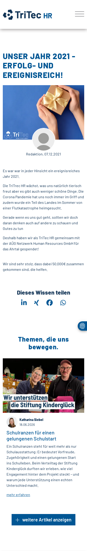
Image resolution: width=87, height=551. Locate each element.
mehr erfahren (18, 494)
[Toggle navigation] (77, 14)
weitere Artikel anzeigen (43, 520)
